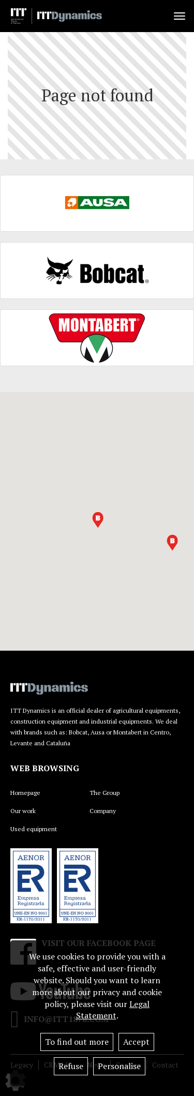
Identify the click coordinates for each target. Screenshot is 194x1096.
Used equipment (33, 829)
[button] (97, 520)
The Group (104, 793)
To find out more (77, 1041)
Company (102, 811)
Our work (23, 811)
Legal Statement (113, 1010)
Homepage (25, 793)
